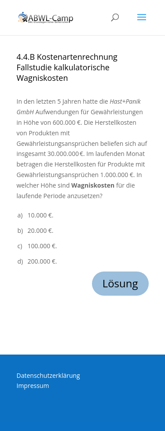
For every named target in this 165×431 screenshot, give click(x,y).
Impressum (33, 385)
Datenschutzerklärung (48, 375)
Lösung (120, 283)
